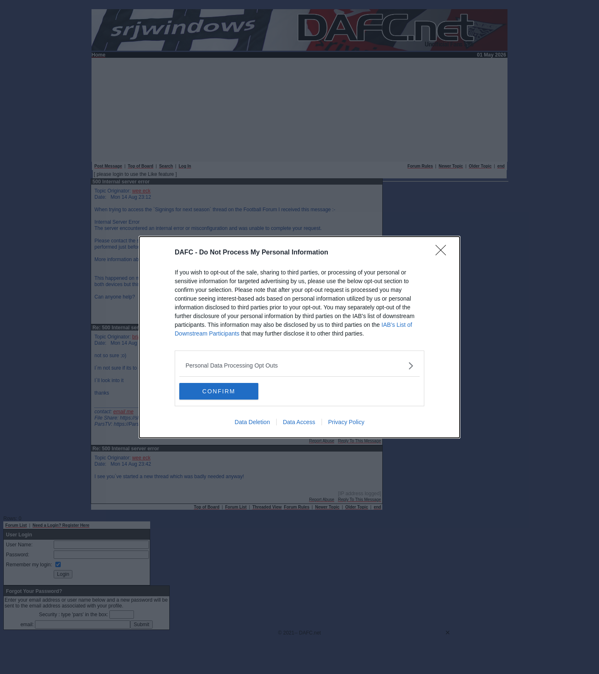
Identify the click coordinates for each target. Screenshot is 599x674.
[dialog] (299, 337)
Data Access (299, 422)
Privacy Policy (346, 422)
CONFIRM (218, 391)
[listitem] (299, 365)
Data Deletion (252, 422)
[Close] (443, 253)
